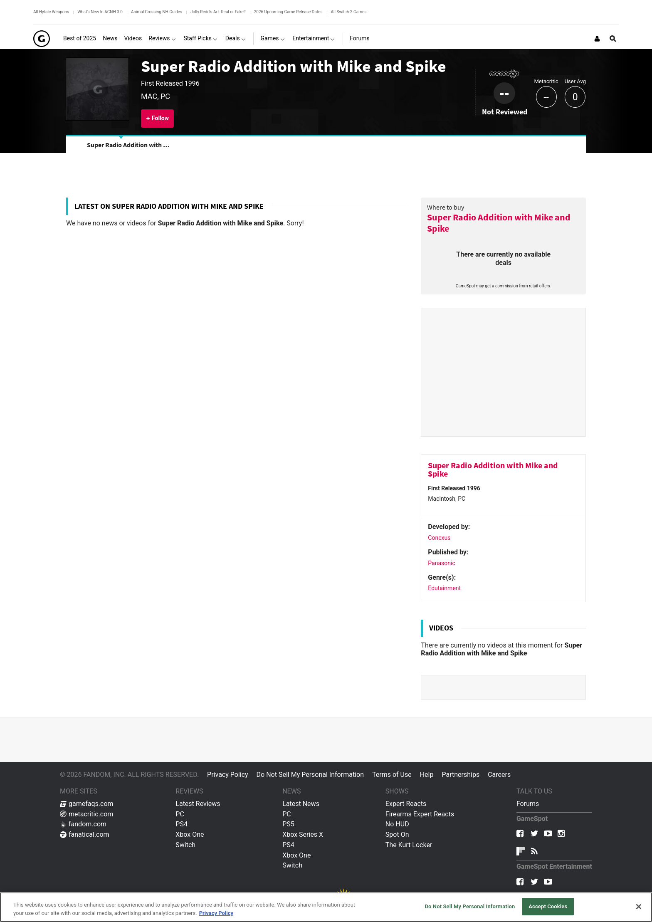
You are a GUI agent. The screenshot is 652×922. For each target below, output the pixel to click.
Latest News (300, 804)
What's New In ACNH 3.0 (100, 12)
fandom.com (83, 824)
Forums (527, 804)
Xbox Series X (302, 834)
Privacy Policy (227, 775)
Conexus (439, 537)
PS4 (181, 824)
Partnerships (460, 775)
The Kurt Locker (408, 845)
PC (179, 814)
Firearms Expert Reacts (419, 814)
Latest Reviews (197, 804)
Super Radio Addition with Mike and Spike (293, 66)
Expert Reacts (405, 804)
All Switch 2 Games (349, 12)
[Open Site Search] (613, 38)
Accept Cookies (548, 906)
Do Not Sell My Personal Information (310, 775)
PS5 (288, 824)
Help (427, 775)
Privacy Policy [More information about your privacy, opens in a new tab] (216, 913)
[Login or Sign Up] (597, 38)
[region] (326, 907)
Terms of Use (392, 775)
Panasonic (441, 563)
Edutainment (444, 588)
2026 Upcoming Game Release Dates (288, 12)
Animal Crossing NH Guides (156, 12)
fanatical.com (84, 834)
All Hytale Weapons (51, 12)
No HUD (397, 824)
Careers (499, 775)
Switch (185, 845)
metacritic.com (86, 814)
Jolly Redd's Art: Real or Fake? (218, 12)
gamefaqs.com (87, 804)
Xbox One (189, 834)
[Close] (639, 906)
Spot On (397, 834)
